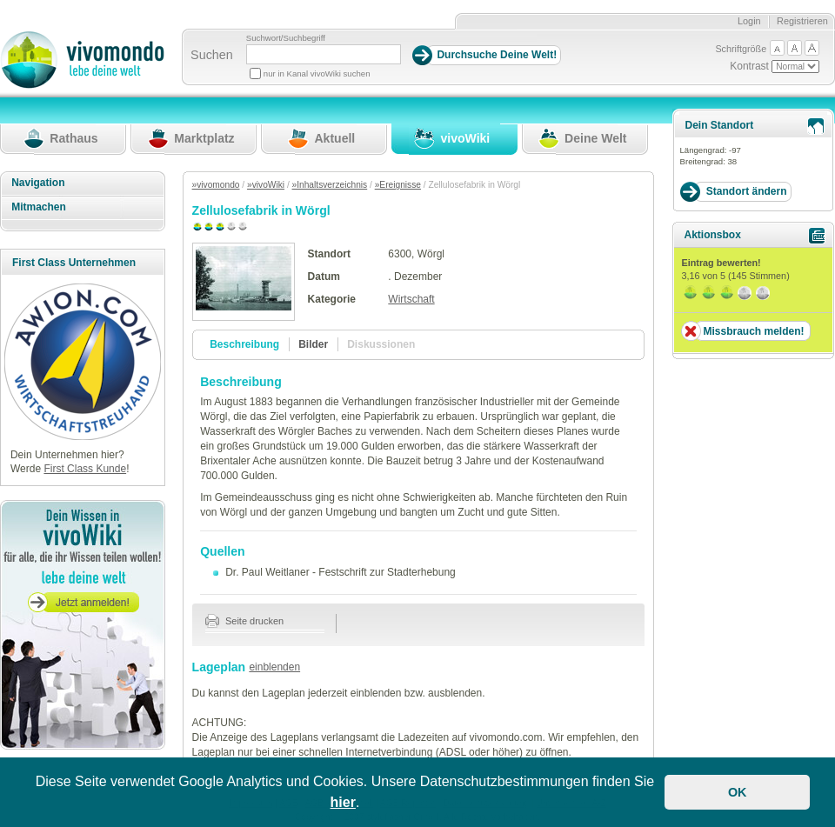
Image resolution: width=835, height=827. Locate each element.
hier (343, 802)
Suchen (211, 55)
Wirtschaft (411, 299)
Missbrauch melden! (753, 331)
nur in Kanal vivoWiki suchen (317, 73)
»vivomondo (216, 185)
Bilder (313, 344)
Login (749, 21)
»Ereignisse (398, 185)
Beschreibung (244, 344)
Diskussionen (381, 344)
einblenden (274, 667)
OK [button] (737, 792)
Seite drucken (244, 621)
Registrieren (802, 21)
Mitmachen (38, 207)
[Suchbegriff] (323, 54)
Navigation (37, 183)
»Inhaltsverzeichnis (330, 185)
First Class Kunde (84, 469)
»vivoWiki (265, 185)
